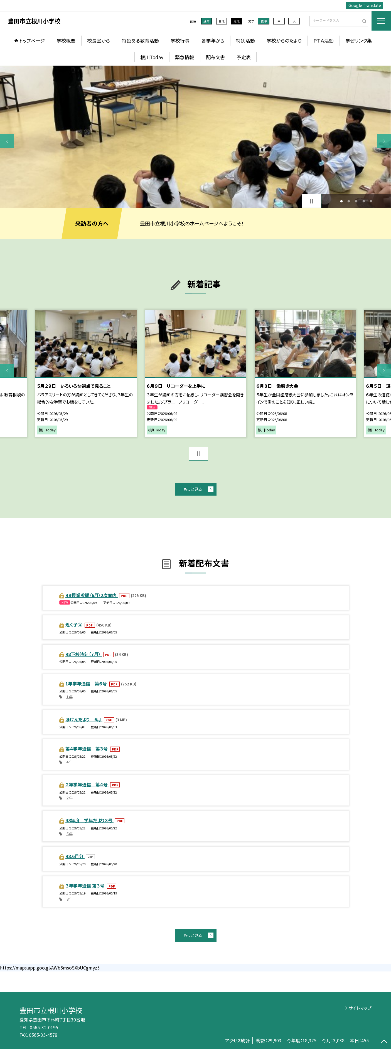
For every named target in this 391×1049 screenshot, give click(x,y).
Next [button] (384, 141)
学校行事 (180, 40)
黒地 (236, 21)
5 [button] (371, 201)
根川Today (151, 57)
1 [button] (341, 201)
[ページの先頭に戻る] (384, 1042)
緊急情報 (184, 57)
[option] (195, 137)
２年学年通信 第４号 (87, 784)
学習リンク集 (358, 40)
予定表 (244, 57)
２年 (69, 798)
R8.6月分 (75, 856)
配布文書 (215, 57)
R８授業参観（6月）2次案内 (91, 595)
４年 (69, 762)
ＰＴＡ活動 (323, 40)
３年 (69, 899)
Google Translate (364, 5)
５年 (69, 833)
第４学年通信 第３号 (87, 748)
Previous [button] (7, 141)
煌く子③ (74, 624)
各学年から (212, 40)
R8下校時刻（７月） (83, 654)
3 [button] (356, 201)
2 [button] (349, 201)
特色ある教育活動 (140, 40)
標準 (264, 21)
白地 (221, 21)
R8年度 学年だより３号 (89, 820)
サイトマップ (360, 1008)
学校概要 (65, 40)
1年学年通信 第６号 (86, 683)
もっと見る (192, 489)
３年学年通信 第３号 (85, 885)
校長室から (98, 40)
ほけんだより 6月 (83, 719)
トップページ (32, 40)
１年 (69, 696)
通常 (206, 21)
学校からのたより (284, 40)
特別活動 (245, 40)
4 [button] (363, 201)
